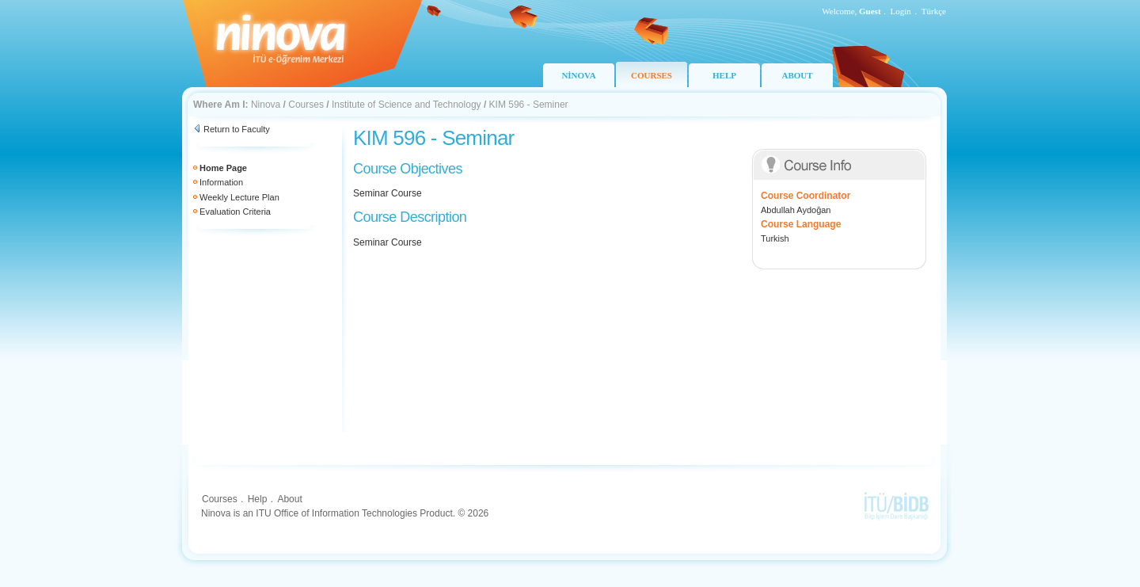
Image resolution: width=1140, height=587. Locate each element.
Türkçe (934, 11)
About (289, 499)
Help (258, 499)
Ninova (265, 104)
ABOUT (796, 75)
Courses (306, 104)
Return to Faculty (236, 129)
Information (221, 182)
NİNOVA (578, 75)
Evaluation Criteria (235, 211)
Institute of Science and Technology (406, 104)
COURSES (651, 75)
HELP (724, 75)
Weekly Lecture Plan (239, 197)
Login (901, 11)
